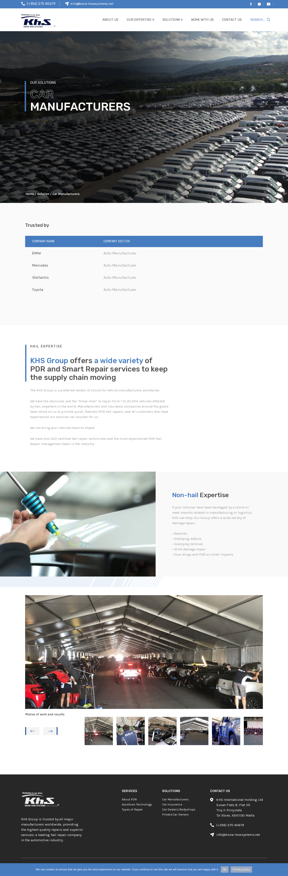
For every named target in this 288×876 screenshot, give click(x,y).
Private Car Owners (175, 814)
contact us (232, 20)
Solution (43, 194)
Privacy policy (241, 869)
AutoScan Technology (137, 804)
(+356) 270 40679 (41, 4)
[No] (283, 869)
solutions (171, 20)
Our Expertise (139, 20)
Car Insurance (172, 804)
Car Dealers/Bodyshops (178, 809)
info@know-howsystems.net (92, 4)
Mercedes (40, 265)
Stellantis (40, 277)
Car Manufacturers (175, 799)
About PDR (129, 799)
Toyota (37, 289)
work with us (202, 20)
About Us (110, 20)
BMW (36, 253)
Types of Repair (132, 809)
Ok (224, 869)
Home (30, 194)
